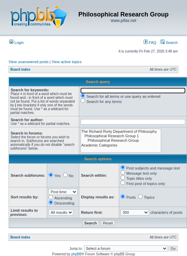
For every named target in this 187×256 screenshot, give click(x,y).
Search (169, 42)
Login (16, 42)
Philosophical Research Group (120, 140)
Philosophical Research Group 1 (120, 136)
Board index (20, 69)
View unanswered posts (29, 62)
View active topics (67, 62)
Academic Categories (120, 145)
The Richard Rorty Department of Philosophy (120, 131)
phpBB (76, 254)
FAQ (150, 42)
